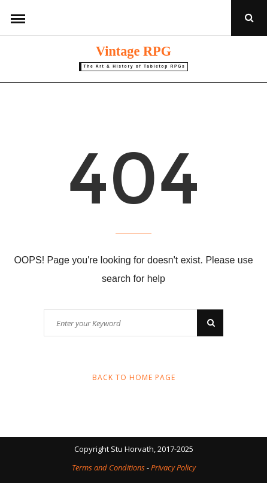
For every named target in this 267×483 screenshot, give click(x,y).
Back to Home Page (133, 377)
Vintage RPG (133, 51)
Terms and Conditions (108, 467)
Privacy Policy (173, 467)
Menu (18, 18)
